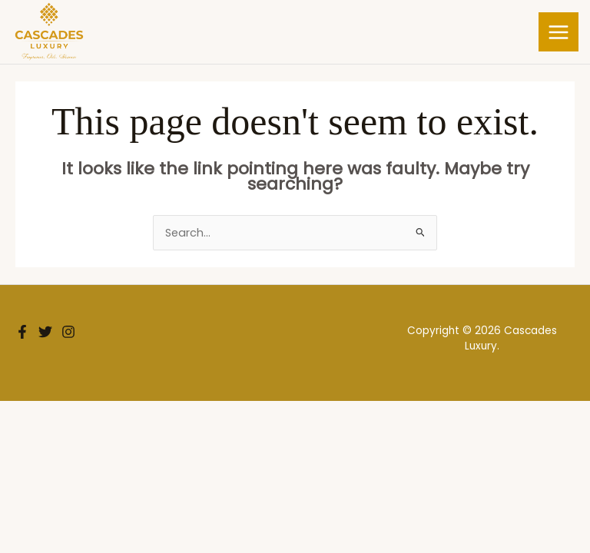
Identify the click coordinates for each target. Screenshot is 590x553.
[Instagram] (68, 332)
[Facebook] (22, 332)
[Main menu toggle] (558, 32)
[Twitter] (45, 332)
